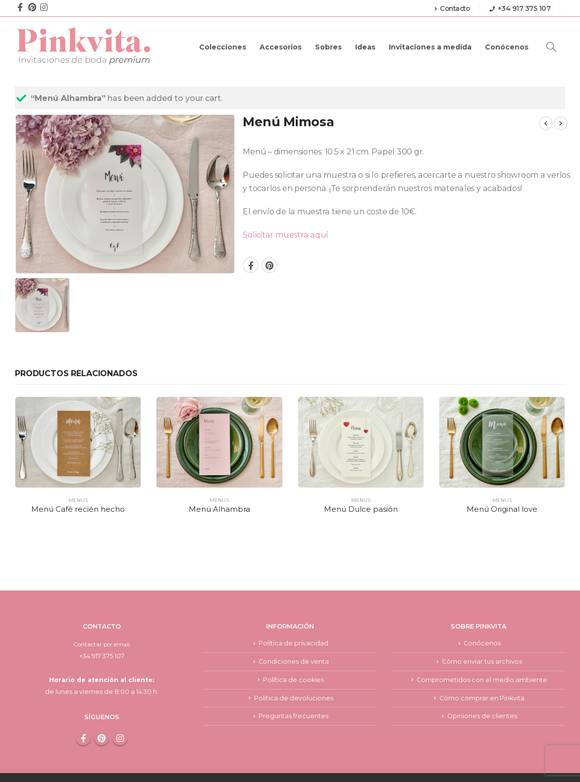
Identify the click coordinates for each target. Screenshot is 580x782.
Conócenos (506, 47)
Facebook (251, 265)
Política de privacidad (293, 609)
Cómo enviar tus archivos (482, 627)
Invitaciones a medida (430, 47)
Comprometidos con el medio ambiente (482, 646)
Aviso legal (358, 760)
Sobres (328, 47)
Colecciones (222, 47)
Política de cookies (293, 646)
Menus (78, 500)
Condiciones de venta (294, 627)
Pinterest (269, 265)
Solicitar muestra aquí (285, 235)
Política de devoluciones (293, 665)
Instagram (119, 703)
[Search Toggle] (551, 46)
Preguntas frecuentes (293, 683)
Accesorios (281, 47)
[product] (78, 442)
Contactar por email (101, 610)
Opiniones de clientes (482, 683)
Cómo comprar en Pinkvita (482, 665)
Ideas (365, 47)
